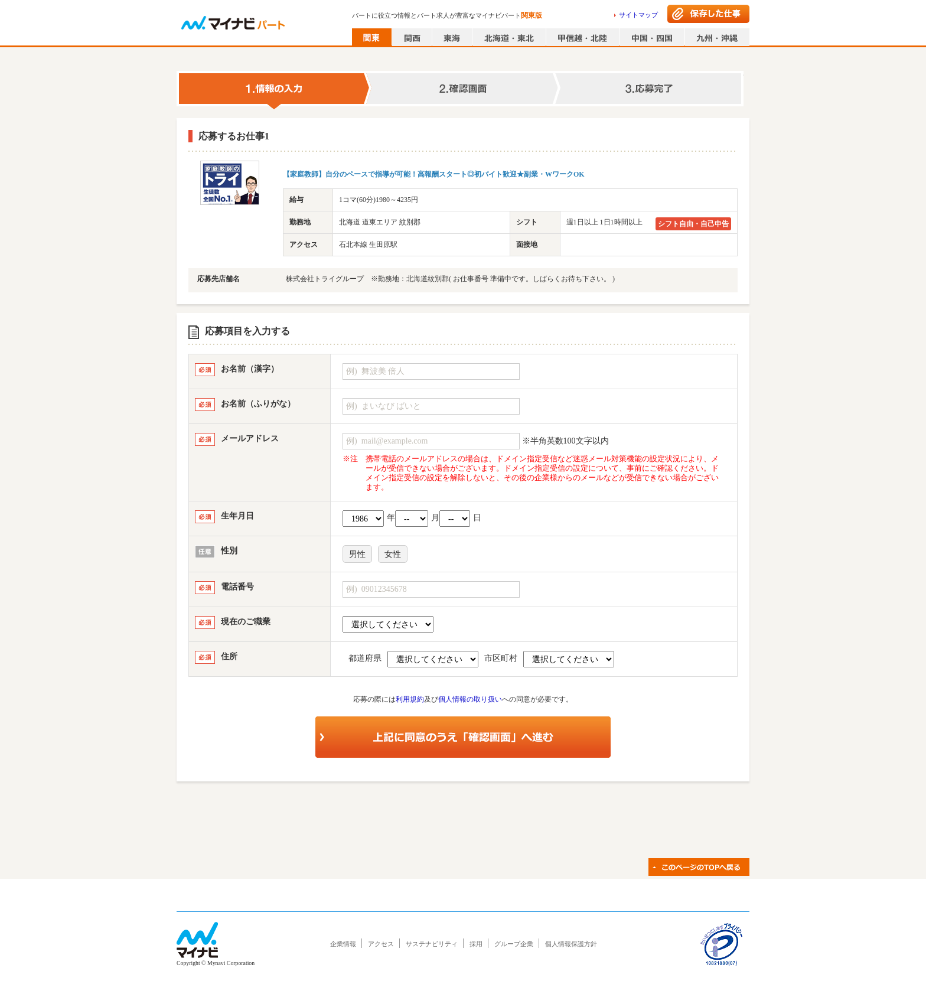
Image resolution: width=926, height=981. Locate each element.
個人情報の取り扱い (470, 699)
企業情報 (343, 943)
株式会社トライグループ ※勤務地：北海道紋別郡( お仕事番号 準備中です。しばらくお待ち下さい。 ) (450, 279)
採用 (475, 943)
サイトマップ (638, 14)
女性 (392, 554)
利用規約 (410, 699)
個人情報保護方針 (571, 943)
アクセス (381, 943)
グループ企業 (513, 943)
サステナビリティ (432, 943)
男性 (357, 554)
